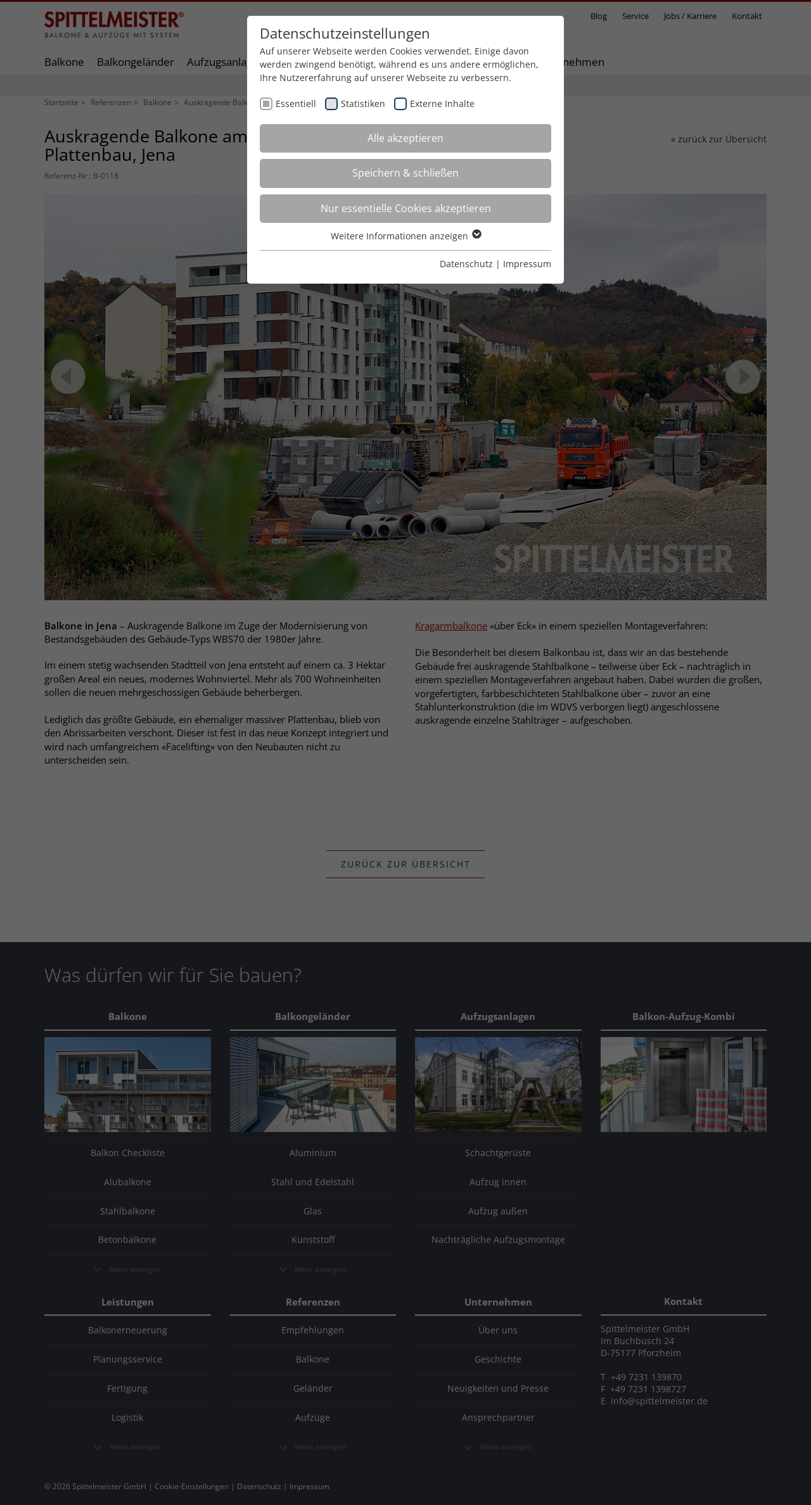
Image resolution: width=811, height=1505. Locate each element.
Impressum (527, 264)
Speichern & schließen (405, 173)
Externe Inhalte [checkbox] (442, 104)
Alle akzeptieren (405, 138)
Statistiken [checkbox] (363, 104)
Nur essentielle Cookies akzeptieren (406, 208)
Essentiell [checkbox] (296, 104)
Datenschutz (466, 264)
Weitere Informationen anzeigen (405, 236)
